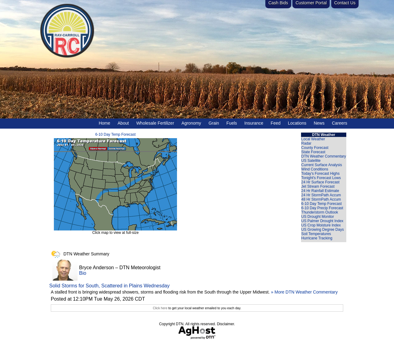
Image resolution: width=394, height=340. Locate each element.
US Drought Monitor (317, 216)
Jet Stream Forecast (318, 186)
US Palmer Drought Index (322, 221)
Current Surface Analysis (321, 165)
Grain (213, 123)
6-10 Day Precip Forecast (322, 208)
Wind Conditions (314, 169)
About (123, 123)
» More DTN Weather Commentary (304, 292)
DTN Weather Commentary (323, 156)
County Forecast (314, 148)
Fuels (232, 123)
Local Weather (313, 139)
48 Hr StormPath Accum (321, 199)
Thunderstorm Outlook (319, 212)
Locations (297, 123)
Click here (160, 308)
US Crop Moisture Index (321, 225)
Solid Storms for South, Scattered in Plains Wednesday (109, 285)
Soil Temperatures (316, 234)
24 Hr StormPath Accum (321, 195)
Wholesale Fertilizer (155, 123)
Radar (306, 143)
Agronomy (191, 123)
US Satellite (311, 160)
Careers (339, 123)
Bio (82, 273)
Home (104, 123)
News (319, 123)
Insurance (253, 123)
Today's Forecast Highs (320, 173)
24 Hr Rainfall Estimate (320, 191)
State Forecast (313, 152)
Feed (275, 123)
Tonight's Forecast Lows (321, 178)
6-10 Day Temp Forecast (115, 134)
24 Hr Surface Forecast (320, 182)
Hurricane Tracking (316, 238)
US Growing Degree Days (322, 229)
